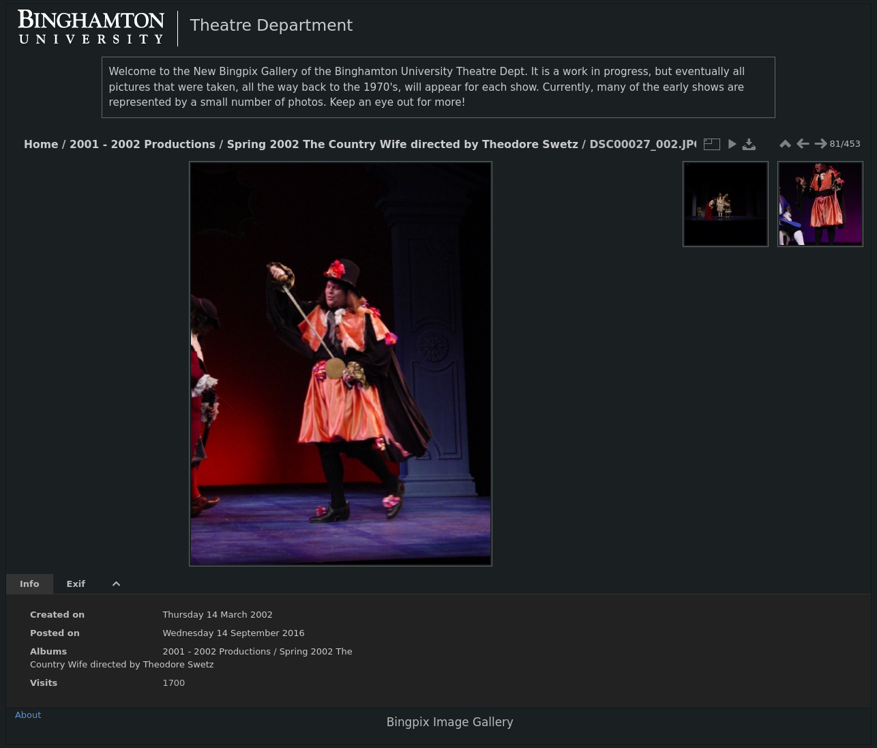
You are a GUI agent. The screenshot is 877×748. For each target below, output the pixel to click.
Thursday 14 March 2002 (217, 614)
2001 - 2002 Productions (142, 145)
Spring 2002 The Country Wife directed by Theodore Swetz (402, 145)
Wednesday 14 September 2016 (233, 633)
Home (41, 145)
